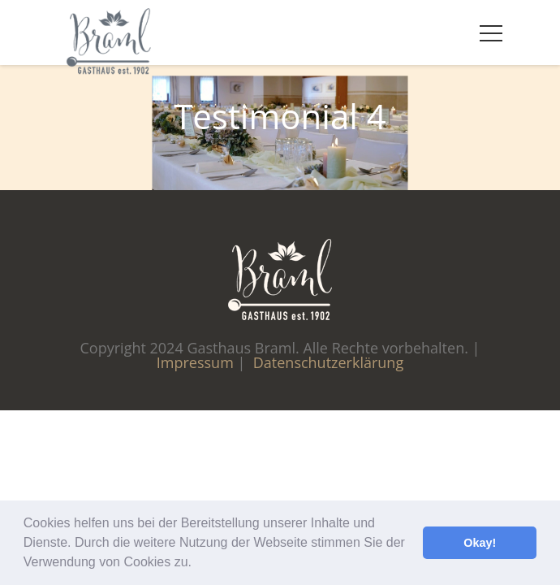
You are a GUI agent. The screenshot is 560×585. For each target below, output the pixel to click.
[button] (197, 563)
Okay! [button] (479, 542)
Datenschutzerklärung (328, 362)
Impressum (195, 362)
